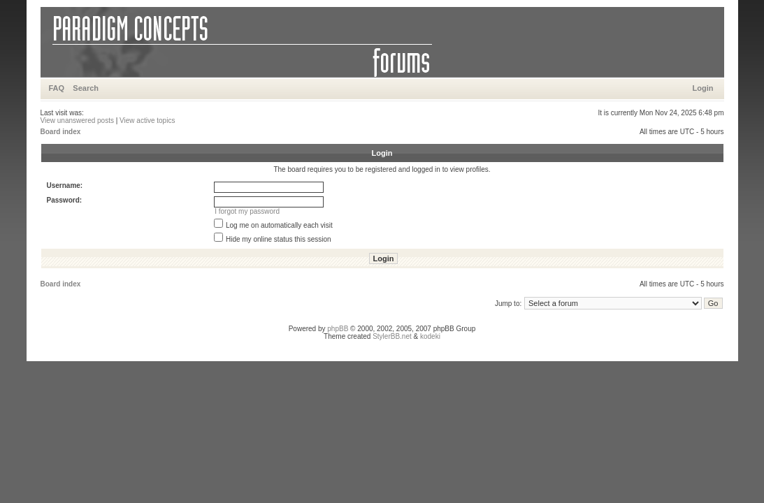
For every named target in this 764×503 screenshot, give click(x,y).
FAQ (57, 88)
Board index (61, 132)
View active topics (147, 120)
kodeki (430, 336)
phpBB (337, 329)
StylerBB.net (392, 336)
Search (86, 88)
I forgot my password (247, 211)
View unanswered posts (77, 120)
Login (703, 88)
